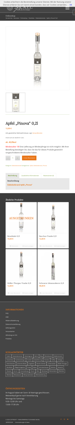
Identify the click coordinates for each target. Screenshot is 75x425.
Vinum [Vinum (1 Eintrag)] (32, 371)
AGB (7, 317)
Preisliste (9, 339)
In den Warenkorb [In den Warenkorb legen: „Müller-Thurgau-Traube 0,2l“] (14, 293)
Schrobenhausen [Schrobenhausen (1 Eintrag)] (44, 367)
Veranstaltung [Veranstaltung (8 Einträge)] (24, 371)
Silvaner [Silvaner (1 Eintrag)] (9, 371)
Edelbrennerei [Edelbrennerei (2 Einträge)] (58, 356)
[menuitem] (66, 8)
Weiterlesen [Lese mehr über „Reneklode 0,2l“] (14, 246)
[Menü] (66, 8)
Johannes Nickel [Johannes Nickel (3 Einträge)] (21, 363)
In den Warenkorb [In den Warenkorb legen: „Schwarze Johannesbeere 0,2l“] (46, 293)
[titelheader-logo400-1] (31, 8)
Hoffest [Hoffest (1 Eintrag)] (53, 360)
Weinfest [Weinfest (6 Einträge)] (61, 371)
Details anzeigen (28, 246)
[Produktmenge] (12, 158)
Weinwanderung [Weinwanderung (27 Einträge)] (40, 375)
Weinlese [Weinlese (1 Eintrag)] (9, 375)
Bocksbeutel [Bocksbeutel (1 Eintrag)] (48, 356)
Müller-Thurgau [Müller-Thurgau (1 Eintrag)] (62, 363)
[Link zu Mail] (67, 419)
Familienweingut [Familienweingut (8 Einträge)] (20, 360)
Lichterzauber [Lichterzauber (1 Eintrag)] (52, 363)
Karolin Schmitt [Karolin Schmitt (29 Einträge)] (41, 363)
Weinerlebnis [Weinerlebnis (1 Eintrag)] (53, 371)
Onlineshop (10, 16)
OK (71, 5)
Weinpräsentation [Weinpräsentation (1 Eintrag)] (28, 375)
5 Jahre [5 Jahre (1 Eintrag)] (9, 356)
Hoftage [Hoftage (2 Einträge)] (60, 360)
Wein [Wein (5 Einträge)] (37, 371)
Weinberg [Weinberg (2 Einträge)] (44, 371)
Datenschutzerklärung (13, 324)
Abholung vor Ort (11, 335)
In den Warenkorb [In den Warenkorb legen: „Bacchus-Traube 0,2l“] (46, 246)
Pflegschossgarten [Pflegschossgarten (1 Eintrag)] (20, 367)
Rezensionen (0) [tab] (48, 176)
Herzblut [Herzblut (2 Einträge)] (46, 360)
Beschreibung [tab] (12, 176)
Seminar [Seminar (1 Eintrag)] (53, 367)
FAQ (7, 313)
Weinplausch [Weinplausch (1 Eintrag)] (17, 375)
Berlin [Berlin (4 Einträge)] (36, 356)
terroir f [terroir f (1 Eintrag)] (15, 371)
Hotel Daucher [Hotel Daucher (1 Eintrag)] (11, 363)
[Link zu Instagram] (64, 419)
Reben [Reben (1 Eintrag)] (35, 367)
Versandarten (10, 331)
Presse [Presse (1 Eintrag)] (29, 367)
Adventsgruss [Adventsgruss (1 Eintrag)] (28, 356)
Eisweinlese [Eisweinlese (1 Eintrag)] (10, 360)
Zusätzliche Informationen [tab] (30, 176)
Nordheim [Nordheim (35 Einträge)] (10, 367)
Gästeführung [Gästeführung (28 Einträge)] (38, 360)
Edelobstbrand (38, 165)
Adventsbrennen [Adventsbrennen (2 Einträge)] (17, 356)
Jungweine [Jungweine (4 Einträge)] (31, 363)
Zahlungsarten (10, 328)
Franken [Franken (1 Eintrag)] (29, 360)
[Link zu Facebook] (61, 419)
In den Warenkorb (29, 158)
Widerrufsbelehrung (12, 321)
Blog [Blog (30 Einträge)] (41, 356)
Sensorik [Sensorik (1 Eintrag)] (60, 367)
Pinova (45, 165)
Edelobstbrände (16, 165)
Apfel (31, 165)
